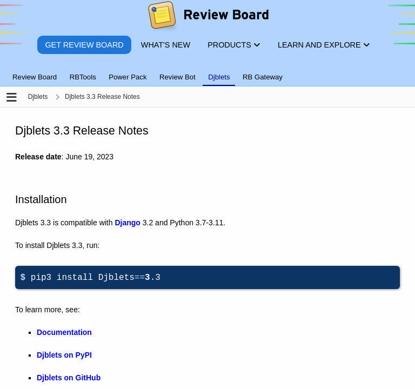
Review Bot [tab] (177, 77)
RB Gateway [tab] (263, 77)
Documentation (64, 332)
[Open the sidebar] (11, 98)
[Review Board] (208, 17)
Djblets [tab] (219, 77)
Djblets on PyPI (64, 355)
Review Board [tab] (34, 77)
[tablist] (207, 70)
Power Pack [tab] (127, 77)
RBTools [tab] (83, 77)
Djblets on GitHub (69, 377)
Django (127, 222)
